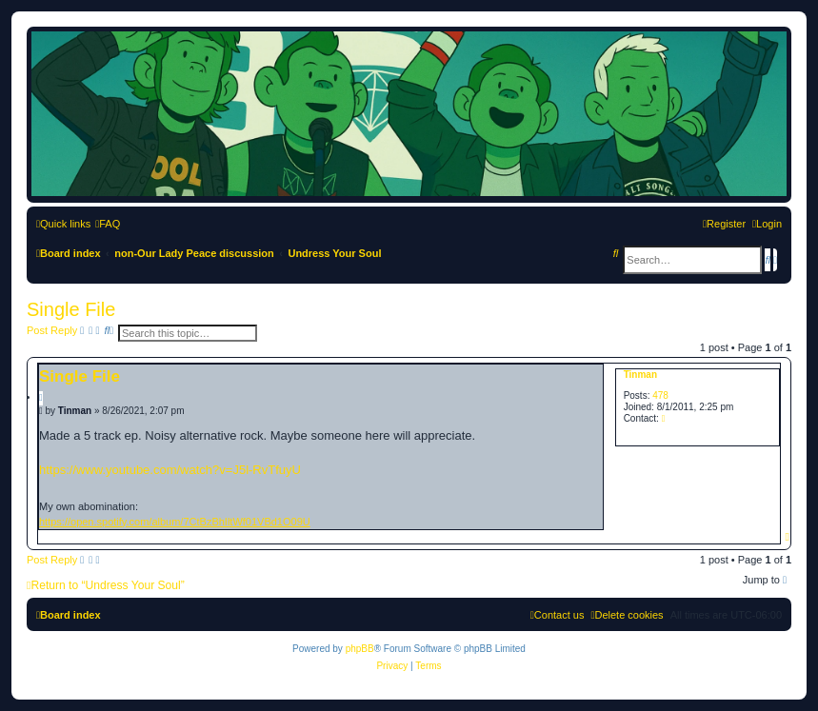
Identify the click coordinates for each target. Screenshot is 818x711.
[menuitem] (107, 223)
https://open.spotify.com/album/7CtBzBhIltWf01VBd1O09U (174, 521)
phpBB (360, 648)
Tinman (640, 374)
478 (660, 395)
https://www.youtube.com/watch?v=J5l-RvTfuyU (170, 470)
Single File (71, 309)
